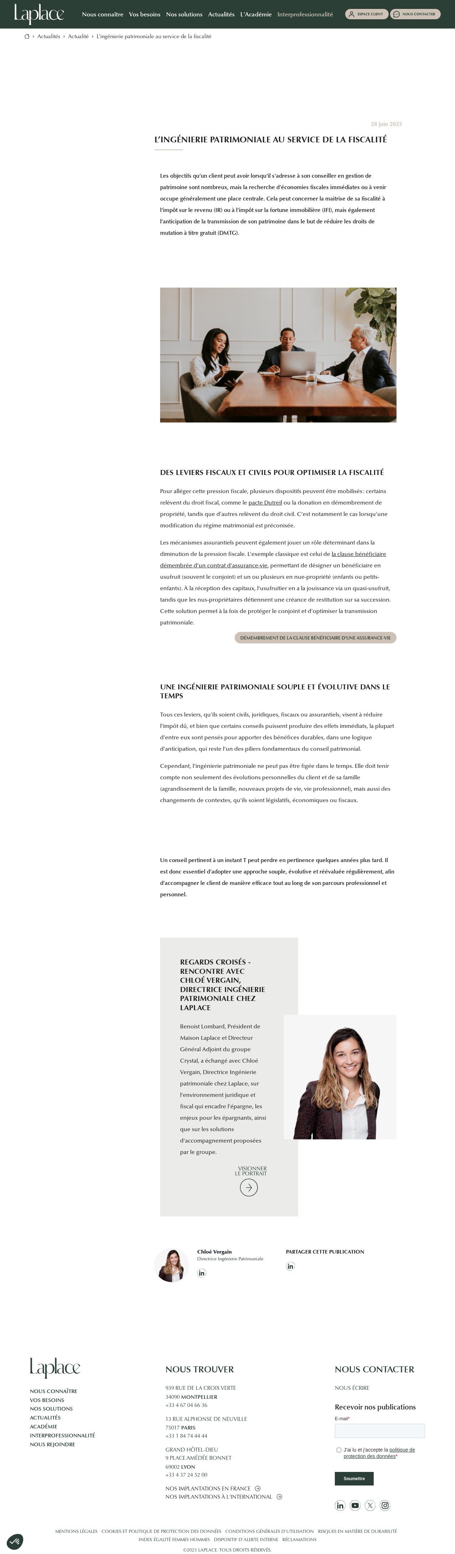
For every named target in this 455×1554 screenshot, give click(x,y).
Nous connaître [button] (102, 14)
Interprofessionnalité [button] (305, 14)
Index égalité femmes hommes (174, 1540)
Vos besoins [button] (144, 14)
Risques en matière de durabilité (357, 1532)
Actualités (45, 1417)
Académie (43, 1426)
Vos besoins (47, 1400)
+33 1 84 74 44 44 (186, 1436)
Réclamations (299, 1540)
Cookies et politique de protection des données (161, 1532)
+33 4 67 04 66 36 (186, 1405)
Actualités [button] (221, 14)
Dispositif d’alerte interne (246, 1540)
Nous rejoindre (52, 1444)
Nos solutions (51, 1409)
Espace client (370, 14)
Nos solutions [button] (184, 14)
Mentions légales (76, 1532)
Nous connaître (53, 1391)
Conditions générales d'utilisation (269, 1532)
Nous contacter (419, 14)
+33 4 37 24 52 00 (186, 1475)
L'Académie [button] (256, 14)
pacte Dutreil (265, 503)
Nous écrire (352, 1388)
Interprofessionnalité (62, 1435)
